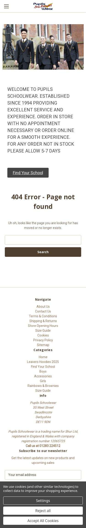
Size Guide (43, 330)
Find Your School (43, 366)
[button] (28, 173)
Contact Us (43, 311)
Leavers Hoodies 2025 (43, 362)
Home (43, 357)
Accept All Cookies (43, 520)
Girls (43, 381)
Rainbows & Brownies (43, 386)
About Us (43, 306)
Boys (43, 371)
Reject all (43, 510)
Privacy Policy (43, 340)
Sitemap (43, 345)
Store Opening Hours (43, 326)
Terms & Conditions (43, 316)
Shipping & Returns (43, 321)
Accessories (43, 376)
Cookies (43, 335)
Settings (43, 500)
